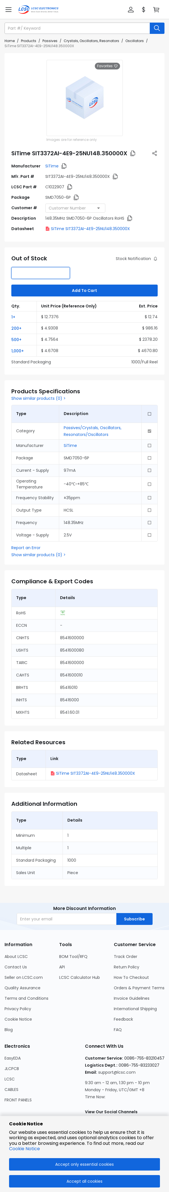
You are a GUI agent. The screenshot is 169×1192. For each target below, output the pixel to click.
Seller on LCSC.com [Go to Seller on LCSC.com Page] (24, 977)
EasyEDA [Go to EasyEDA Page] (13, 1058)
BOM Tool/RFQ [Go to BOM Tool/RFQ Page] (73, 956)
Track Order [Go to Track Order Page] (125, 956)
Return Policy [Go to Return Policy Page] (126, 967)
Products (28, 40)
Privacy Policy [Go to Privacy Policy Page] (18, 1009)
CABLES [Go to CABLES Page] (11, 1089)
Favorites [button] (107, 66)
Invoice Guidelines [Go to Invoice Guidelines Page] (131, 998)
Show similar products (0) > (38, 398)
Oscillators (134, 40)
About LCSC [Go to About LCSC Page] (16, 956)
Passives (49, 40)
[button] (131, 9)
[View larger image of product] (84, 98)
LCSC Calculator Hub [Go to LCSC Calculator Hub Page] (79, 977)
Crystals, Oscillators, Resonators (91, 40)
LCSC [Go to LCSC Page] (10, 1079)
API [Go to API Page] (62, 967)
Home (10, 40)
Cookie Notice (24, 1148)
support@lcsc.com (117, 1072)
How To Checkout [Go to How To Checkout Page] (131, 977)
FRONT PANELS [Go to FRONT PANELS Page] (18, 1100)
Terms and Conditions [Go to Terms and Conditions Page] (26, 998)
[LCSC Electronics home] (38, 9)
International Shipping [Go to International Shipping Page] (135, 1009)
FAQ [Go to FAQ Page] (118, 1029)
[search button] (157, 28)
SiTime (52, 166)
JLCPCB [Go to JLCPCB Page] (12, 1068)
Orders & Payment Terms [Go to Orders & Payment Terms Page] (139, 988)
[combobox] (75, 208)
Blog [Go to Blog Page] (9, 1029)
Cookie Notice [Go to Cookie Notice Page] (18, 1019)
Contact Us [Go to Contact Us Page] (16, 967)
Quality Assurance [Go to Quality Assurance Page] (22, 988)
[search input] (77, 28)
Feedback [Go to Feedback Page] (123, 1019)
